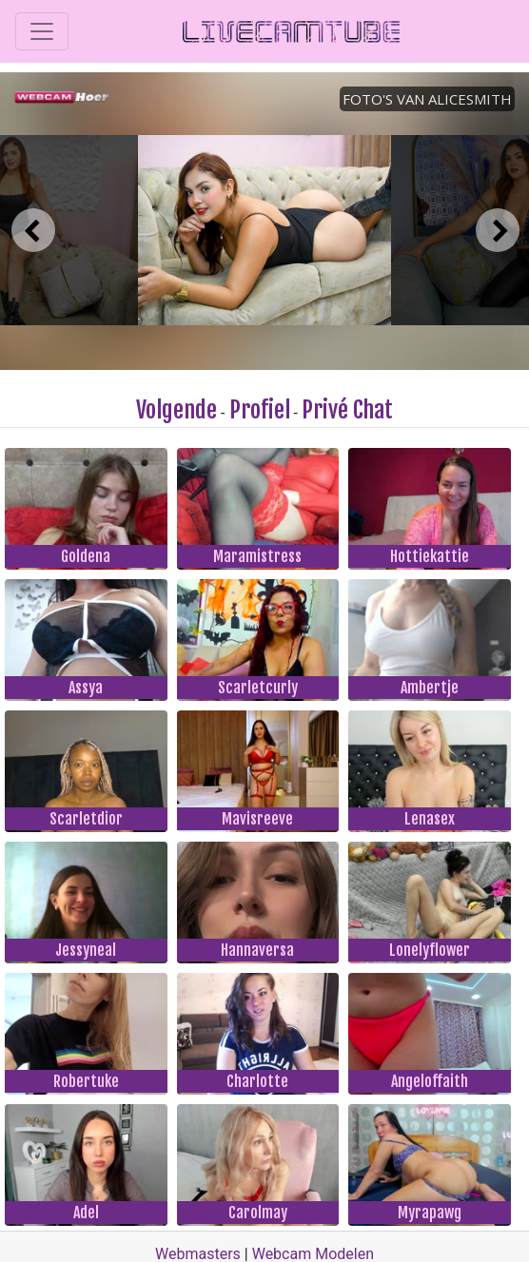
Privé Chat (347, 410)
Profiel (259, 410)
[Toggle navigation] (42, 31)
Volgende (176, 410)
